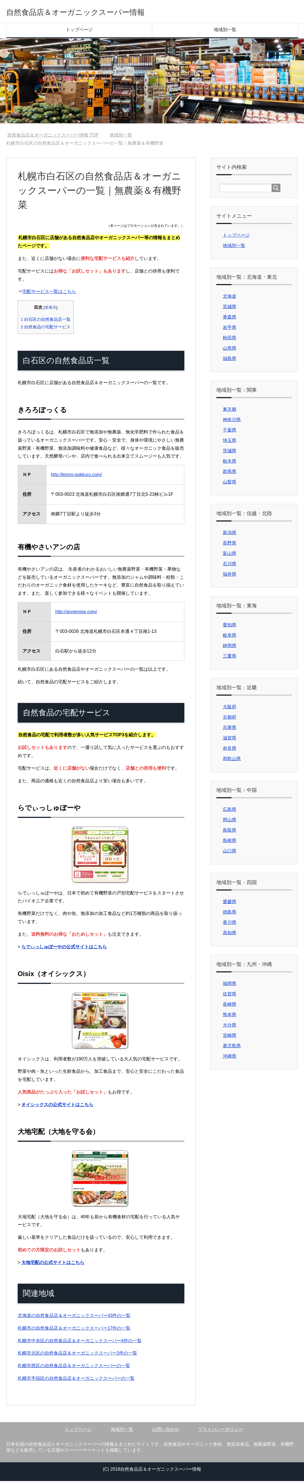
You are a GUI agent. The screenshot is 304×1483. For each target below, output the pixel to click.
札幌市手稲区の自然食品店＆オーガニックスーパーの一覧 (76, 1380)
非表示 (50, 309)
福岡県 (229, 985)
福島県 (229, 360)
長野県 (229, 545)
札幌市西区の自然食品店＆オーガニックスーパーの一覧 (74, 1367)
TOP (53, 137)
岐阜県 (229, 637)
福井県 (229, 576)
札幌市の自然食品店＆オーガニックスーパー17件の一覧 (74, 1330)
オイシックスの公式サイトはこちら (57, 1106)
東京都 (229, 411)
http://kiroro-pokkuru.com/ (76, 476)
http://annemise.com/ (76, 613)
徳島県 (229, 914)
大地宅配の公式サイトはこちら (52, 1264)
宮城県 (229, 308)
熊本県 (229, 1016)
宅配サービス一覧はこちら (49, 293)
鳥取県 (229, 832)
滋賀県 (229, 739)
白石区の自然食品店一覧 (46, 321)
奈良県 (229, 750)
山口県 (229, 852)
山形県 (229, 350)
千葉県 (229, 432)
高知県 (229, 934)
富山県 (229, 555)
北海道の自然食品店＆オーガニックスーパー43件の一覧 (74, 1317)
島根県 (229, 842)
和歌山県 (232, 760)
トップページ (79, 31)
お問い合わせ (165, 1431)
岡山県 (229, 821)
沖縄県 (229, 1058)
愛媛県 (229, 903)
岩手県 (229, 329)
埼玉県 (229, 442)
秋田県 (229, 339)
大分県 (229, 1027)
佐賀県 (229, 995)
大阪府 (229, 708)
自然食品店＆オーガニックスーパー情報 (98, 12)
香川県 (229, 924)
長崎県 (229, 1006)
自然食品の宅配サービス (46, 328)
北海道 (229, 298)
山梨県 (229, 483)
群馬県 (229, 473)
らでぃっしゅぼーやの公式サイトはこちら (64, 948)
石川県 (229, 565)
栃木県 (229, 463)
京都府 (229, 719)
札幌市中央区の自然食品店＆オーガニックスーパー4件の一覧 (80, 1342)
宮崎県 (229, 1037)
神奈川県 (232, 421)
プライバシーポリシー (220, 1431)
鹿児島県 (232, 1047)
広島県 (229, 811)
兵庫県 (229, 729)
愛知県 (229, 626)
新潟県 (229, 534)
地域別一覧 (225, 31)
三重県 (229, 658)
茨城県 (229, 452)
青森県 (229, 319)
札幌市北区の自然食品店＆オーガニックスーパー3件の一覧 (77, 1355)
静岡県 (229, 647)
